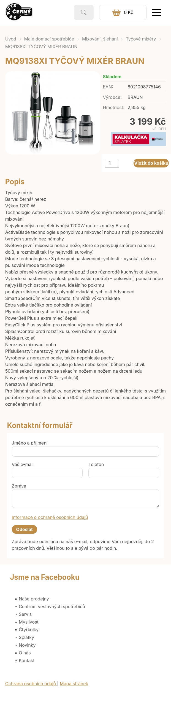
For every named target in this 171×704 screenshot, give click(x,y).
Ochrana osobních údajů (31, 683)
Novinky (27, 645)
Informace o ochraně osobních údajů (50, 517)
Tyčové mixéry (141, 39)
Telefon (96, 464)
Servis (25, 614)
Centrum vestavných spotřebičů (52, 606)
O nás (25, 653)
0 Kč (128, 12)
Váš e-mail (23, 464)
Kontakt (26, 660)
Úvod (10, 39)
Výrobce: (112, 97)
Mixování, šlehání (100, 39)
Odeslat (24, 529)
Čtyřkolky (29, 629)
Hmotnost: (113, 107)
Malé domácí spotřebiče (49, 39)
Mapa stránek (74, 683)
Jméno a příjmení (30, 443)
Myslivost (29, 622)
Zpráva (19, 486)
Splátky (26, 637)
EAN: (108, 87)
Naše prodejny (34, 599)
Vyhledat (83, 12)
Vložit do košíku (151, 163)
